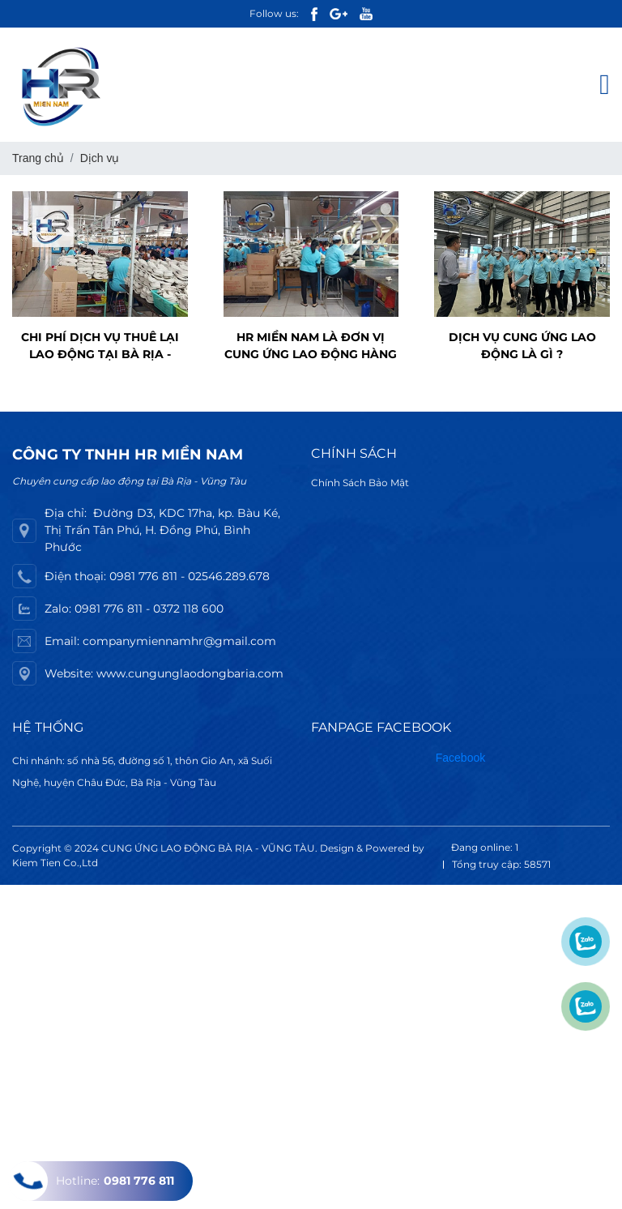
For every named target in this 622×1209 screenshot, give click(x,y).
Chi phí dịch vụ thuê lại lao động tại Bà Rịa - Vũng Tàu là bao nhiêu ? (99, 346)
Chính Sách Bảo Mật (360, 482)
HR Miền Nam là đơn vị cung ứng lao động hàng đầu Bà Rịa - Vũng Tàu (310, 346)
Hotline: (91, 1181)
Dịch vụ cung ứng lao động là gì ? (522, 345)
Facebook (460, 757)
